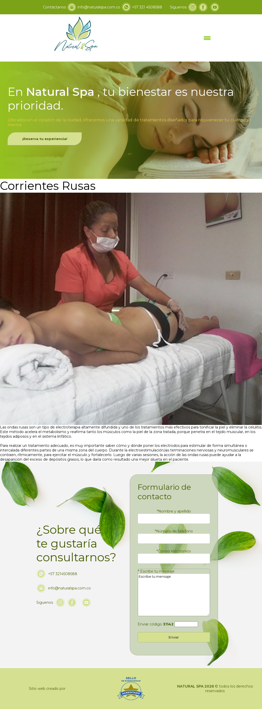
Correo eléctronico (174, 551)
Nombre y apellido (174, 511)
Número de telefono (174, 531)
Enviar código (155, 624)
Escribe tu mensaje (156, 571)
